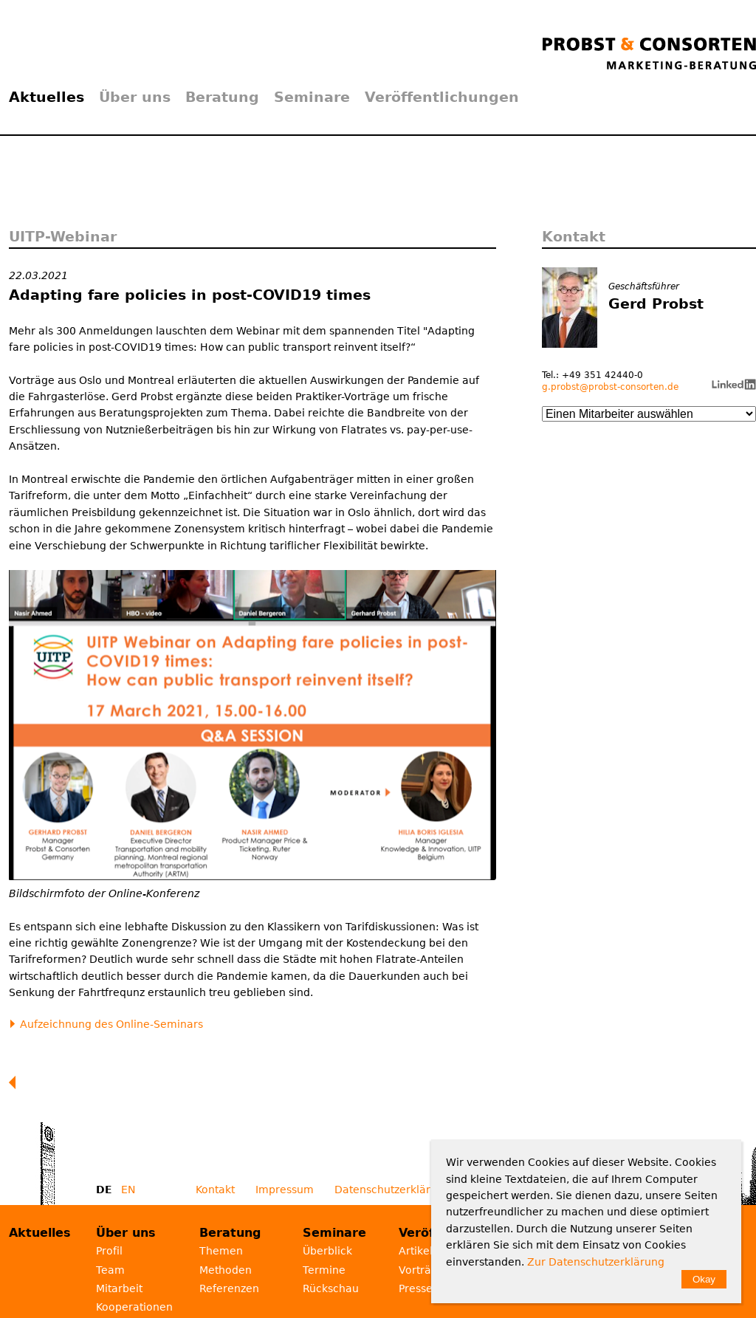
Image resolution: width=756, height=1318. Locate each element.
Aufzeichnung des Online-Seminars (111, 1024)
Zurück (15, 1082)
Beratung (222, 97)
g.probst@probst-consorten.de (610, 387)
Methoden (225, 1270)
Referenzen (229, 1288)
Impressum (284, 1189)
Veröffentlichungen (442, 97)
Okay (704, 1279)
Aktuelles (46, 97)
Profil (109, 1251)
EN (128, 1189)
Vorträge (421, 1270)
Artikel (416, 1251)
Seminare (312, 97)
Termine (324, 1270)
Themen (221, 1251)
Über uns (135, 97)
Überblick (327, 1251)
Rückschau (331, 1288)
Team (110, 1270)
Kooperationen (134, 1307)
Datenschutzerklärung (392, 1189)
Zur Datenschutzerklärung (595, 1262)
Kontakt (215, 1189)
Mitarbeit (119, 1288)
